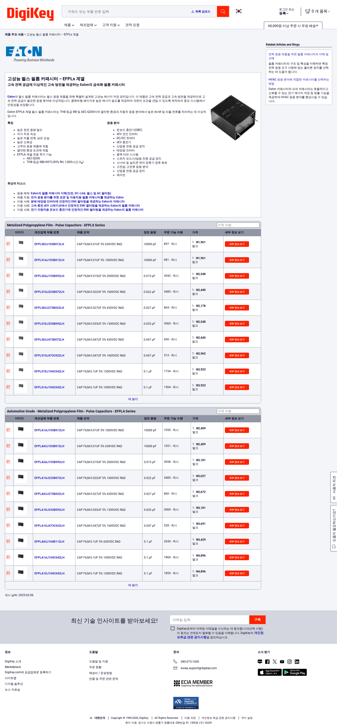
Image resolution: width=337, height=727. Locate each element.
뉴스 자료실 (12, 689)
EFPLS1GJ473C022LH (49, 355)
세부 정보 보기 (237, 244)
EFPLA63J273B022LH (49, 494)
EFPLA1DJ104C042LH (49, 573)
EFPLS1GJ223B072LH (49, 292)
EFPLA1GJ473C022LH (49, 525)
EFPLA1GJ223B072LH (49, 478)
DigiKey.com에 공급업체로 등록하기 (28, 672)
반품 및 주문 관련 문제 (103, 678)
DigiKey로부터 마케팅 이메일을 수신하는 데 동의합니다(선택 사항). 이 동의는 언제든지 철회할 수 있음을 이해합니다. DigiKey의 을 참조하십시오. (220, 633)
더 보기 (133, 399)
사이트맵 (10, 678)
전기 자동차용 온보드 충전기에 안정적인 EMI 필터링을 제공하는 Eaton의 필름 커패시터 (87, 209)
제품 (67, 25)
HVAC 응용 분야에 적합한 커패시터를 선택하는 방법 (299, 81)
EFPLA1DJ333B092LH (49, 510)
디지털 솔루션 (14, 684)
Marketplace (13, 667)
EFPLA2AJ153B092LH (49, 462)
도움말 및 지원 (98, 661)
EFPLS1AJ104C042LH (49, 387)
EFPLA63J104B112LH (49, 541)
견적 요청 (132, 25)
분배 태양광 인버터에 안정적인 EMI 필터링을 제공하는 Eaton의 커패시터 (78, 201)
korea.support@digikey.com (195, 668)
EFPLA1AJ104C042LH (49, 557)
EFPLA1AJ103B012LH (49, 430)
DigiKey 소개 (13, 661)
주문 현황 (95, 667)
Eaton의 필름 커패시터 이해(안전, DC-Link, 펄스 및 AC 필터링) (71, 193)
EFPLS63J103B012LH (49, 244)
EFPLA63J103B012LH (49, 446)
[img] (30, 14)
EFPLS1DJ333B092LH (49, 323)
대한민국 (97, 718)
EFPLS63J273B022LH (49, 308)
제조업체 (86, 25)
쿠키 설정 (247, 718)
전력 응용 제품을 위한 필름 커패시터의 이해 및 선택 (299, 56)
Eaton (11, 96)
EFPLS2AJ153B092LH (49, 276)
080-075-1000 (186, 662)
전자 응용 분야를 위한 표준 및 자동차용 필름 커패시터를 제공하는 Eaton (77, 197)
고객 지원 (109, 25)
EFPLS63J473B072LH (49, 339)
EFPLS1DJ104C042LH (49, 371)
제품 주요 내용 (14, 34)
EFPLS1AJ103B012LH (49, 260)
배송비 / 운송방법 (100, 673)
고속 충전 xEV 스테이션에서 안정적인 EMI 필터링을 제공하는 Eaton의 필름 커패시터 (85, 205)
